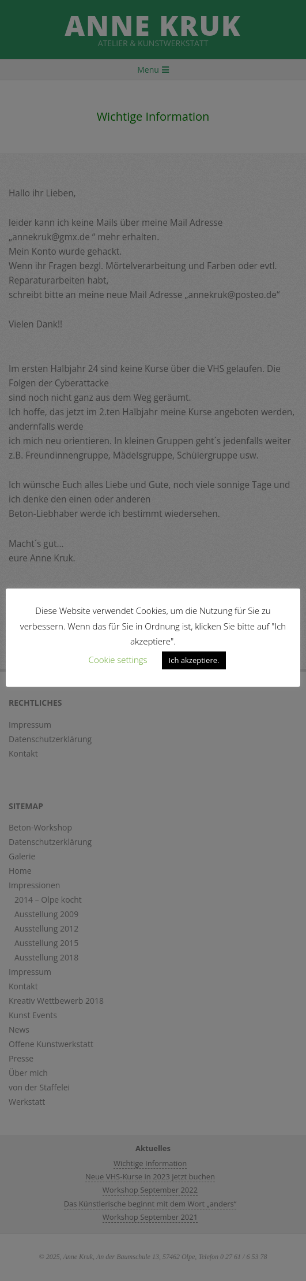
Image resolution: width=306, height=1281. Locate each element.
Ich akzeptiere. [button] (194, 660)
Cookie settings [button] (118, 659)
